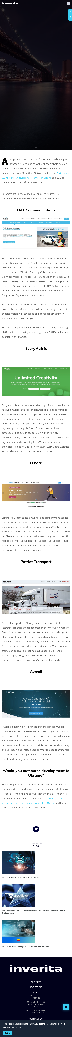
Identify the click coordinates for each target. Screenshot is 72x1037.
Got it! (7, 1033)
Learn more (16, 1027)
